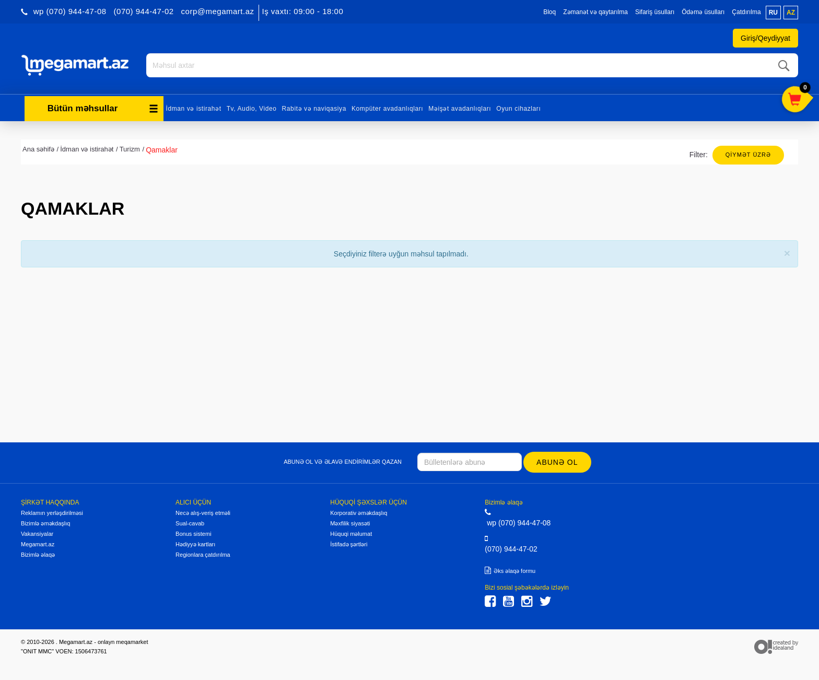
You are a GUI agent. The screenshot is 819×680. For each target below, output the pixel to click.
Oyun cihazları (518, 108)
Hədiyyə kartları (195, 544)
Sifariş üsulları (654, 12)
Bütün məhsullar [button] (103, 108)
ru (773, 12)
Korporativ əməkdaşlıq (358, 513)
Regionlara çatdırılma (203, 555)
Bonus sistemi (193, 534)
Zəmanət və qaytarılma (595, 12)
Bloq (549, 12)
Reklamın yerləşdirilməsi (52, 513)
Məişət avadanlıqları (459, 108)
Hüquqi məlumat (351, 534)
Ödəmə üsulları (703, 12)
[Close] (787, 253)
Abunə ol (557, 462)
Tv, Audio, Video (252, 108)
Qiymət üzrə (748, 154)
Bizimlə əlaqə (38, 555)
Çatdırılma (746, 12)
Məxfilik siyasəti (350, 523)
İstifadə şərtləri (348, 544)
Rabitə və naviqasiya (314, 108)
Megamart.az (37, 544)
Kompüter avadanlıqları (387, 108)
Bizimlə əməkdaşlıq (45, 523)
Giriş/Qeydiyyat (765, 38)
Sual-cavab (190, 523)
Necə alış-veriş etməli (203, 513)
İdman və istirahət (193, 108)
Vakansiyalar (37, 534)
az (791, 12)
